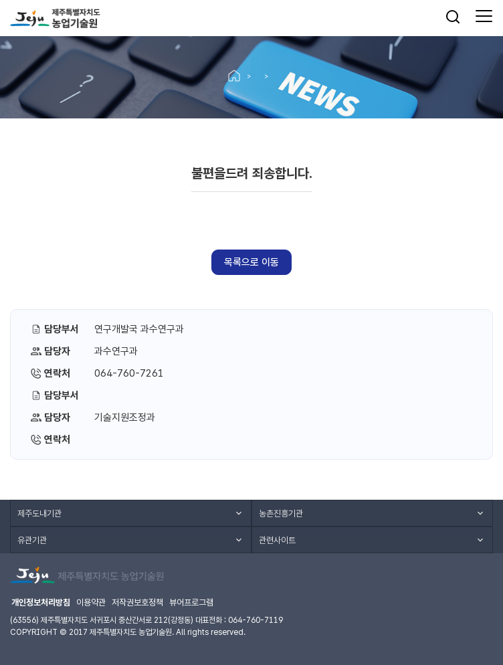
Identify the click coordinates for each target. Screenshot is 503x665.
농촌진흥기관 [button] (281, 513)
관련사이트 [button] (277, 540)
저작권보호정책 (137, 602)
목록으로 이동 (251, 262)
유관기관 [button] (32, 540)
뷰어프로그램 (191, 602)
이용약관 (91, 602)
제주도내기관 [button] (39, 513)
